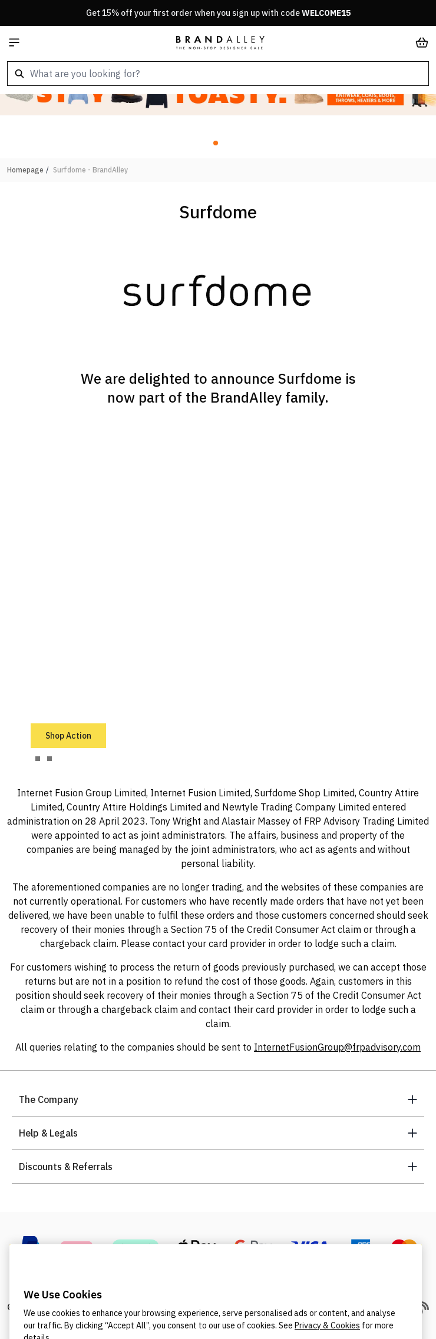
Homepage (25, 169)
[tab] (37, 758)
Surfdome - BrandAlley (90, 169)
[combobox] (218, 73)
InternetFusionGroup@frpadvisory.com (337, 1047)
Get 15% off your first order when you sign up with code (218, 13)
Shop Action (68, 735)
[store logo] (220, 42)
